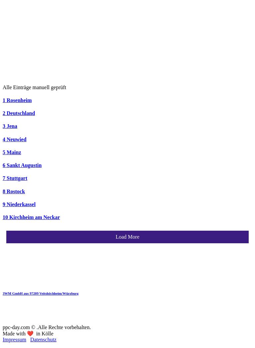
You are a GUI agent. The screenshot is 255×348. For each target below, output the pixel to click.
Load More (127, 237)
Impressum (14, 339)
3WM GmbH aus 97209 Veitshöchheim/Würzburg (41, 293)
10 (31, 217)
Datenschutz (43, 339)
